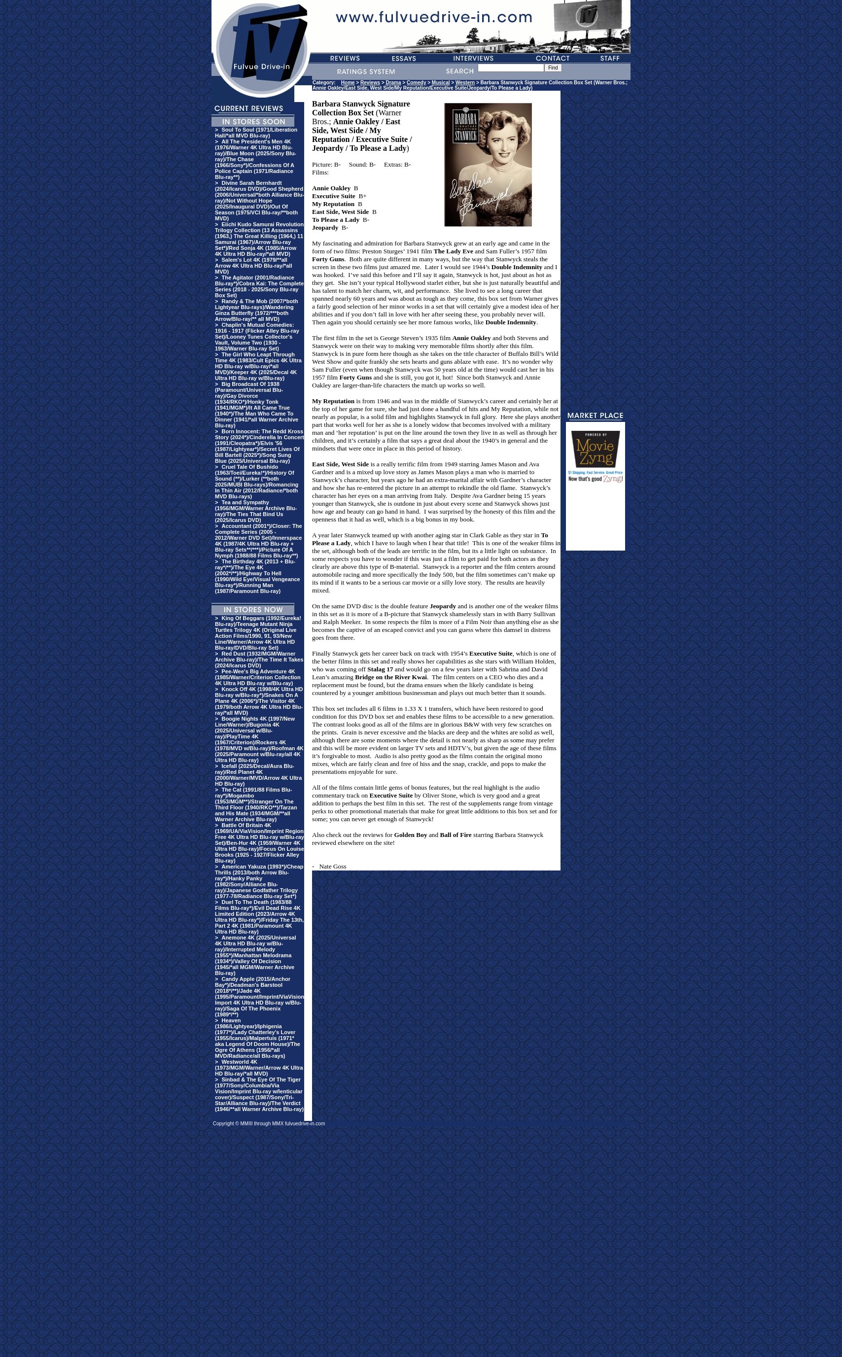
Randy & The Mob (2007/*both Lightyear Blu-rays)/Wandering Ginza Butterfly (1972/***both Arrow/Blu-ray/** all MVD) (256, 310)
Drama (393, 82)
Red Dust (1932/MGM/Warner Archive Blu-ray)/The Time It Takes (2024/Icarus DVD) (259, 659)
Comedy (416, 82)
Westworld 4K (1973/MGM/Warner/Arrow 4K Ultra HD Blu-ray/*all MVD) (259, 1068)
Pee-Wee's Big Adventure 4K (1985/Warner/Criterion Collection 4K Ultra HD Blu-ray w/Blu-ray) (258, 677)
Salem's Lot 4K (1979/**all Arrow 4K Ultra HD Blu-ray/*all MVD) (253, 266)
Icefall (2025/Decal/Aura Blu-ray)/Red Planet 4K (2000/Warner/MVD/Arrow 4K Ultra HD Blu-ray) (258, 775)
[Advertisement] (595, 521)
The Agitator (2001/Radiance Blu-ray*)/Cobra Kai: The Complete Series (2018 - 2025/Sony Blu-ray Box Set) (259, 286)
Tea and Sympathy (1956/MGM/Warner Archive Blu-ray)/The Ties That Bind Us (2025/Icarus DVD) (256, 511)
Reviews (370, 82)
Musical (441, 82)
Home (348, 82)
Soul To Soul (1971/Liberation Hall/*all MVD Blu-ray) (256, 133)
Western (465, 82)
